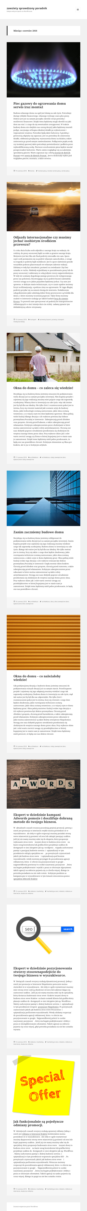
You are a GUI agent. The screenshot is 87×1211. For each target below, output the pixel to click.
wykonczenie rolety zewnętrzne (23, 459)
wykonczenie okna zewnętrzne (23, 604)
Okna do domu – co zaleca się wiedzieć (43, 388)
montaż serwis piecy (54, 171)
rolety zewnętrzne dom (58, 457)
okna (52, 602)
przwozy (54, 320)
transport (33, 320)
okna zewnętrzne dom (61, 602)
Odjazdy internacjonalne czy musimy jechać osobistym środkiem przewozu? (42, 240)
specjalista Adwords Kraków (25, 879)
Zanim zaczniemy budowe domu (38, 532)
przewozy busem (45, 320)
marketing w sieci (52, 891)
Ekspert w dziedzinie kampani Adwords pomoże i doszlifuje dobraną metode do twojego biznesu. (42, 818)
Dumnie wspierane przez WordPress (25, 1207)
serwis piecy (65, 171)
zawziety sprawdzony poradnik (27, 8)
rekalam (61, 891)
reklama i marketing (36, 891)
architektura (34, 457)
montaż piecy (42, 171)
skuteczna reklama (27, 893)
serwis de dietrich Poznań (36, 155)
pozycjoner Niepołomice (48, 1007)
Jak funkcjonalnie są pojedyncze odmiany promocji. (38, 1123)
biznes (32, 171)
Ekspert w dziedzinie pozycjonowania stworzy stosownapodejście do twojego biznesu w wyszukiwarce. (42, 971)
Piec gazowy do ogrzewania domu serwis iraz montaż (39, 105)
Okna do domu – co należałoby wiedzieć (37, 678)
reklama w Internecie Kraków (34, 1134)
